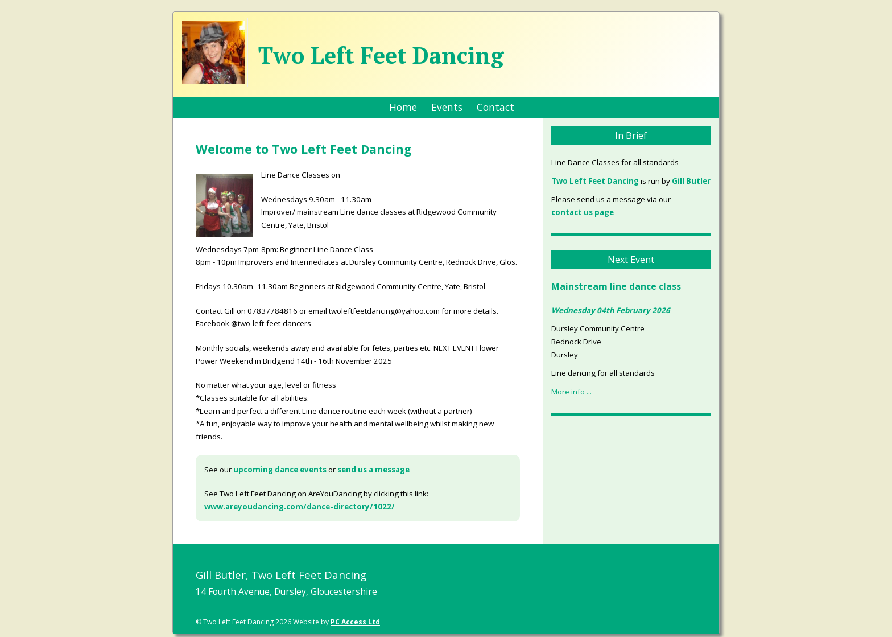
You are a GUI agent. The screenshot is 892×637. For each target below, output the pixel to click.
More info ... (571, 392)
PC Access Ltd (355, 622)
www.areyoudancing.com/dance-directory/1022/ (299, 507)
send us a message (373, 470)
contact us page (582, 212)
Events (446, 107)
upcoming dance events (280, 470)
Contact (495, 107)
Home (403, 107)
